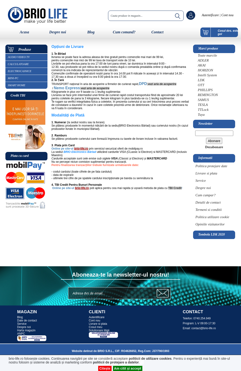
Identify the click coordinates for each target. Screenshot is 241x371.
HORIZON (205, 70)
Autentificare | (211, 15)
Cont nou (227, 15)
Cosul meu (95, 327)
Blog (90, 32)
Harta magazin (26, 330)
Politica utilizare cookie (212, 217)
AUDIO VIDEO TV (19, 57)
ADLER (203, 60)
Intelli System (207, 75)
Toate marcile (207, 55)
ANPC (21, 333)
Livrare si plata (206, 173)
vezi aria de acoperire (162, 84)
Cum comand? (124, 32)
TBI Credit (175, 188)
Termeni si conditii (208, 210)
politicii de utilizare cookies (150, 358)
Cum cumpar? (205, 195)
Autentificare (97, 317)
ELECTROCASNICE (19, 71)
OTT (201, 85)
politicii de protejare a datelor (116, 362)
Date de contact (27, 320)
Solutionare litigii (99, 330)
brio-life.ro (81, 148)
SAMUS (203, 100)
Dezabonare (214, 147)
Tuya (201, 114)
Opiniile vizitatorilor (210, 224)
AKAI (202, 65)
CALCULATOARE (18, 64)
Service (200, 180)
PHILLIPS (205, 90)
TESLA (203, 105)
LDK (201, 80)
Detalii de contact (208, 202)
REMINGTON (208, 95)
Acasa (24, 32)
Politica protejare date (211, 166)
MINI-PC (13, 78)
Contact (157, 32)
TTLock (203, 110)
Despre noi (57, 32)
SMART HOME (16, 85)
